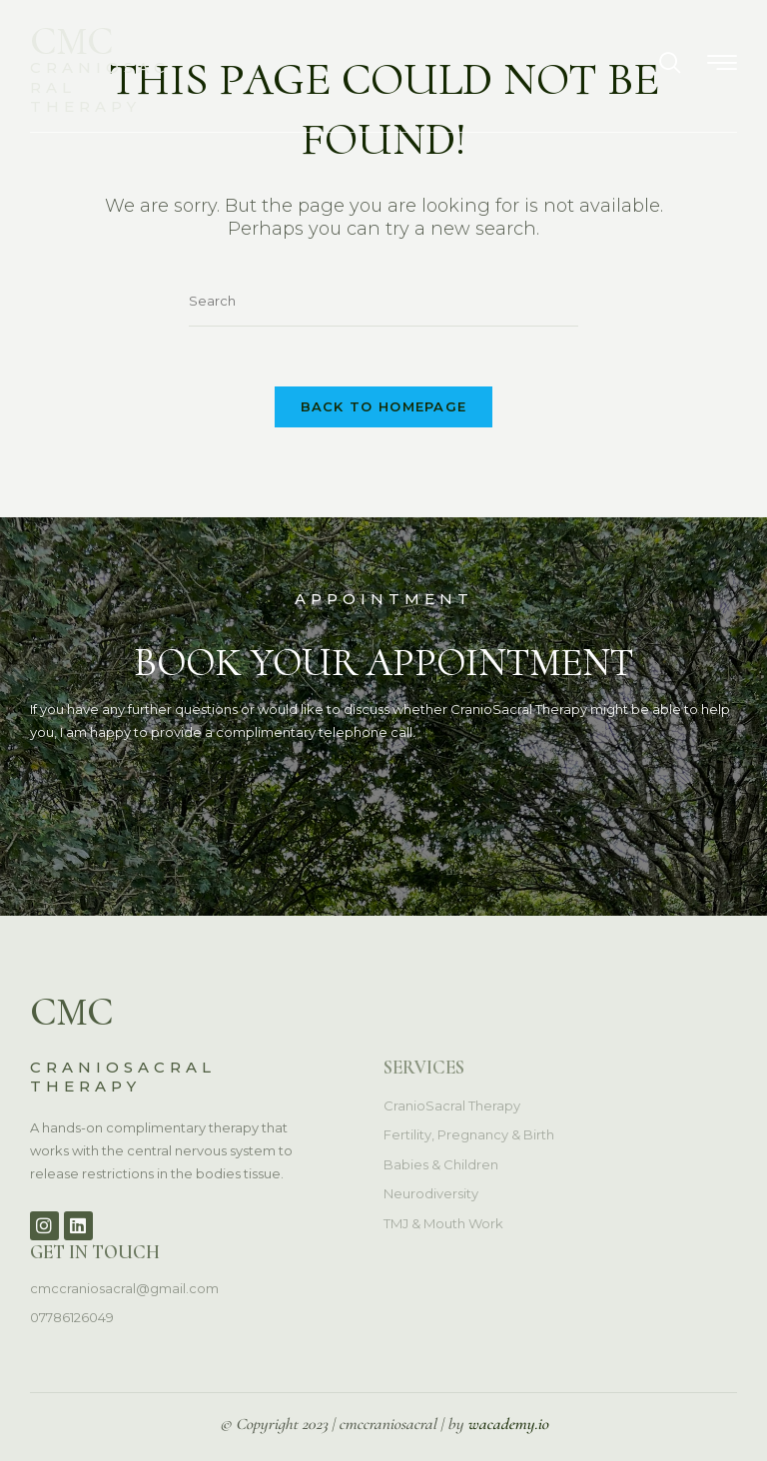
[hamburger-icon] (722, 65)
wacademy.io (507, 1424)
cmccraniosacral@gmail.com (124, 1288)
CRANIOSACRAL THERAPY (123, 1077)
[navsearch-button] (670, 65)
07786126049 (72, 1317)
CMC (71, 41)
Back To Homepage (384, 406)
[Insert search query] (383, 301)
